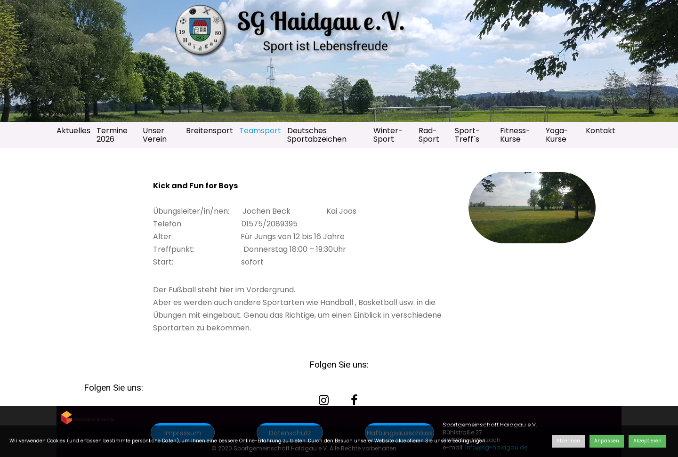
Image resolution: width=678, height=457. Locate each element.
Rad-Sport (429, 134)
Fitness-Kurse (515, 134)
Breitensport (209, 130)
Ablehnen (568, 440)
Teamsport (260, 130)
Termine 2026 (112, 134)
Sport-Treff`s (467, 134)
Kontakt (600, 130)
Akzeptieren (647, 440)
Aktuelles (73, 130)
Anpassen (606, 440)
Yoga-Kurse (557, 134)
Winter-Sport (388, 134)
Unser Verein (155, 134)
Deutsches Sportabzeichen (317, 134)
